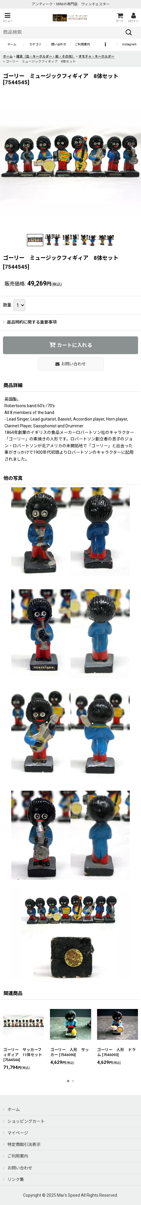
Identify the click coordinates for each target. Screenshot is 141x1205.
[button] (7, 18)
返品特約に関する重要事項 (30, 322)
